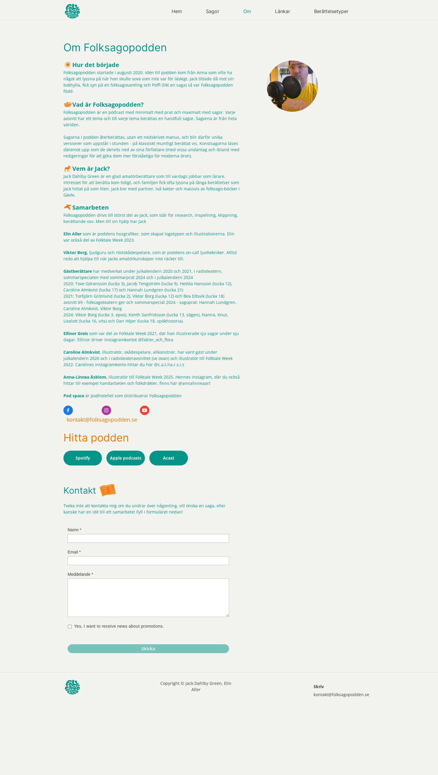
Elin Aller (72, 234)
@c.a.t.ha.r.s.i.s (169, 364)
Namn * (74, 529)
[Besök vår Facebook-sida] (68, 410)
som (86, 234)
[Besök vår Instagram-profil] (106, 410)
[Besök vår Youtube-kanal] (144, 410)
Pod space (73, 395)
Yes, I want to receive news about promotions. (119, 626)
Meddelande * (80, 574)
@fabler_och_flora (156, 339)
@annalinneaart (194, 383)
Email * (74, 552)
